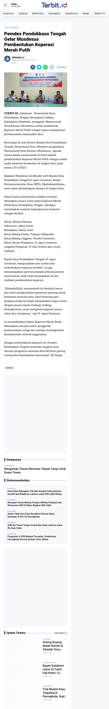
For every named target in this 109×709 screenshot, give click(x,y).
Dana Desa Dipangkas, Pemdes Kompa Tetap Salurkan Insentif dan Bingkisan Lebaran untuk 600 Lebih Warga (35, 492)
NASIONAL (8, 13)
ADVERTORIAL (50, 662)
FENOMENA (54, 13)
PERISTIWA (38, 13)
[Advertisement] (90, 36)
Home (6, 28)
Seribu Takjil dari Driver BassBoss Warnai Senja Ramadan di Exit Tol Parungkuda (31, 515)
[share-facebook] (32, 67)
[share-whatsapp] (45, 67)
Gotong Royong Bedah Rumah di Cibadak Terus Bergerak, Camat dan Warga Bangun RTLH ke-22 (54, 645)
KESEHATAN (71, 13)
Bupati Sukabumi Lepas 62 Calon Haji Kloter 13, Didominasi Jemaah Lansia (53, 669)
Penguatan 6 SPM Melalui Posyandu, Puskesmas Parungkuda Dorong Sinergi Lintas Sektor (32, 538)
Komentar (61, 67)
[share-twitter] (39, 67)
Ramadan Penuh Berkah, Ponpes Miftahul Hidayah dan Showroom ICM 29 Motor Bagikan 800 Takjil (35, 504)
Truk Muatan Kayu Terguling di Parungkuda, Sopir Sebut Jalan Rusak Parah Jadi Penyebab (54, 692)
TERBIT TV (99, 13)
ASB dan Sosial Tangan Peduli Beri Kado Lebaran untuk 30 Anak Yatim (35, 526)
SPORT (86, 13)
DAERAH (23, 13)
